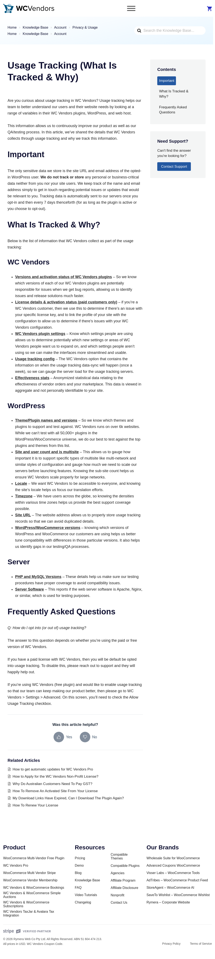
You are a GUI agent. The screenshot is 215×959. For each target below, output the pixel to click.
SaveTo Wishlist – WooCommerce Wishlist (178, 895)
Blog (78, 873)
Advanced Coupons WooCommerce (173, 865)
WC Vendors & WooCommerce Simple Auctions (32, 895)
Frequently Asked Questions (173, 109)
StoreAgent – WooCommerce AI (170, 887)
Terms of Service (201, 943)
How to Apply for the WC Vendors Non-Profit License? (55, 776)
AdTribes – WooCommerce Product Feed (177, 880)
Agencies (118, 873)
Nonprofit (117, 895)
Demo (79, 865)
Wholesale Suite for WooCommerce (173, 858)
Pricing (80, 858)
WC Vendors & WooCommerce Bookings (33, 887)
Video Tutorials (86, 895)
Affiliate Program (123, 880)
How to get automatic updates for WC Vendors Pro (53, 769)
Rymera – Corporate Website (168, 902)
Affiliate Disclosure (124, 888)
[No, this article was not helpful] (88, 737)
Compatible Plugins (125, 865)
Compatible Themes (119, 856)
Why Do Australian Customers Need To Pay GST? (52, 784)
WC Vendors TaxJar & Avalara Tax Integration (28, 913)
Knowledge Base (87, 880)
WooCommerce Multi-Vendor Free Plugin (33, 858)
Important (166, 81)
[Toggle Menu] (131, 8)
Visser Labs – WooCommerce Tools (173, 873)
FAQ (78, 887)
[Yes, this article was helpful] (63, 737)
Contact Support (174, 167)
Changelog (83, 902)
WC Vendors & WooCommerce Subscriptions (26, 904)
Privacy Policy (171, 943)
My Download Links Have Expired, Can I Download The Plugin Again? (68, 798)
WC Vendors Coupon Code (44, 944)
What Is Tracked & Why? (174, 93)
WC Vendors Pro (15, 865)
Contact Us (119, 902)
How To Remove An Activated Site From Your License (55, 791)
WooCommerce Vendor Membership (30, 880)
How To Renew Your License (35, 805)
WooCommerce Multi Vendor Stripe (29, 873)
